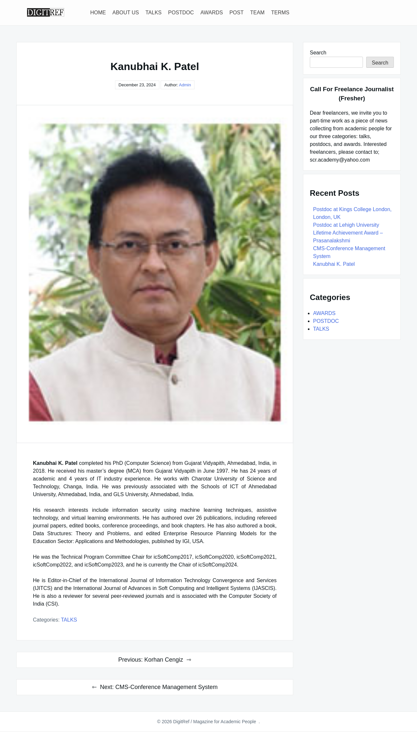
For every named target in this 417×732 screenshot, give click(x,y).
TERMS (280, 12)
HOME (98, 12)
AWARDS (211, 12)
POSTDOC (181, 12)
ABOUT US (125, 12)
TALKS (154, 12)
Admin (185, 84)
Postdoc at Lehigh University (346, 225)
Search (318, 52)
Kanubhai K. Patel (334, 264)
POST (236, 12)
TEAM (257, 12)
